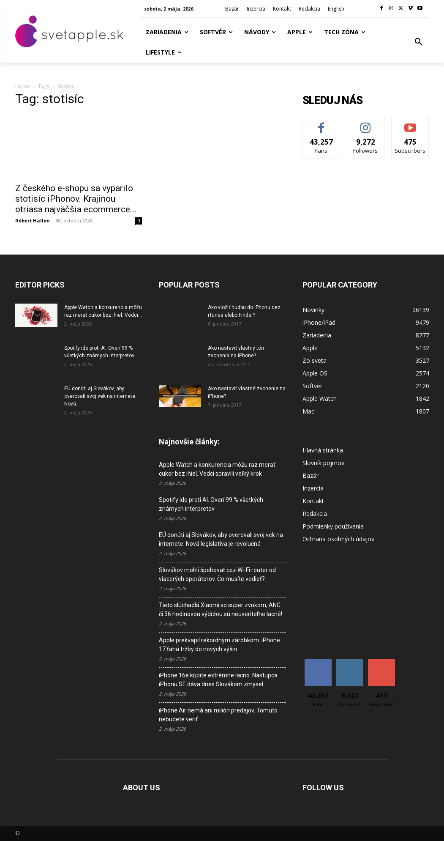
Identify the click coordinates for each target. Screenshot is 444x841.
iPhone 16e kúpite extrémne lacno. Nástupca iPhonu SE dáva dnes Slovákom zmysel (218, 680)
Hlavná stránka (322, 450)
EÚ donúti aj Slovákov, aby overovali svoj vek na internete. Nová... (100, 396)
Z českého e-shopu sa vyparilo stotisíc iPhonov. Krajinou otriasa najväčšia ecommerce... (75, 198)
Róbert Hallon (32, 220)
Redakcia (314, 514)
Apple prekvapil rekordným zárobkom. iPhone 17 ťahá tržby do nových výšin (219, 644)
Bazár (310, 475)
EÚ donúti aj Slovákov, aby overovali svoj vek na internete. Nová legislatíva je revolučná (221, 539)
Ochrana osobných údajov (338, 539)
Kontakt (313, 501)
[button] (419, 42)
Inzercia (313, 488)
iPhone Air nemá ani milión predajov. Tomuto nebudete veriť (218, 715)
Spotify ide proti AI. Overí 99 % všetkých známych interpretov (211, 504)
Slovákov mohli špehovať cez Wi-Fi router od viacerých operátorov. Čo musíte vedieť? (217, 574)
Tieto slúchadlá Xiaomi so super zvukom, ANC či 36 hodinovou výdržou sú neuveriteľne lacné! (220, 609)
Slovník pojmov (323, 463)
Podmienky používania (333, 526)
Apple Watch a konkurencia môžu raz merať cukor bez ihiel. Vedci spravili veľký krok (217, 469)
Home (22, 86)
